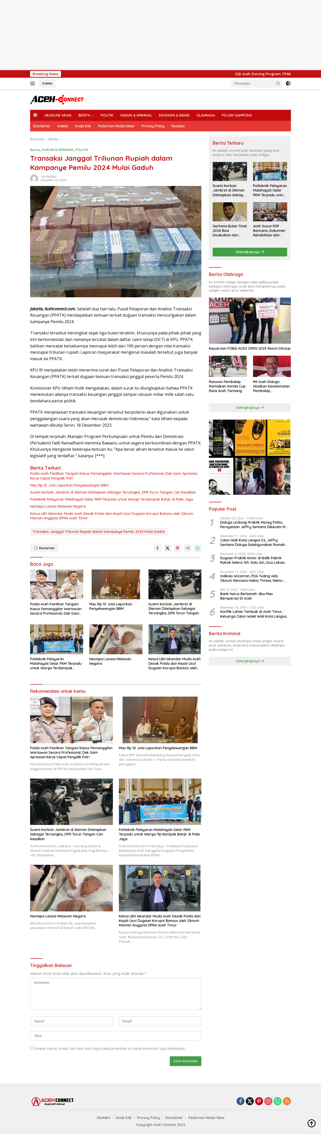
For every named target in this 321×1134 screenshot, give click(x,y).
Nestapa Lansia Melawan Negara (58, 506)
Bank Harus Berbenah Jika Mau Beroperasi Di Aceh (246, 596)
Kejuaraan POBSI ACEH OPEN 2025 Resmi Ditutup (250, 348)
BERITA (84, 115)
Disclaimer (41, 126)
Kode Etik (83, 126)
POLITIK (107, 115)
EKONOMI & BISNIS (174, 115)
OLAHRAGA (206, 115)
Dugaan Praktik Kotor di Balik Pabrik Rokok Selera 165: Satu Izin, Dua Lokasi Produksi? (252, 560)
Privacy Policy (153, 126)
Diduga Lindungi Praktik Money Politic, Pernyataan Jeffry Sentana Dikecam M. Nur (253, 524)
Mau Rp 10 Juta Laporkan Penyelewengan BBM (69, 485)
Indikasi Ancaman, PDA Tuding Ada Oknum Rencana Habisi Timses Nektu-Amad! (252, 578)
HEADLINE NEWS (58, 115)
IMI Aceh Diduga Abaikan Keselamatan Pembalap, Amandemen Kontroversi (271, 386)
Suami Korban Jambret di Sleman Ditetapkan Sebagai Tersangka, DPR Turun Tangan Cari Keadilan (113, 492)
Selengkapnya (250, 252)
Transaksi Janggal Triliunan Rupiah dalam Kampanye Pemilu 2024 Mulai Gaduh (99, 531)
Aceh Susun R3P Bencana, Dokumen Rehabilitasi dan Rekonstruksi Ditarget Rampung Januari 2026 (269, 231)
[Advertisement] (150, 35)
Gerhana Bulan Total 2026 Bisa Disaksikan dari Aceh (230, 231)
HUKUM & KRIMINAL (136, 115)
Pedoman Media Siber (116, 126)
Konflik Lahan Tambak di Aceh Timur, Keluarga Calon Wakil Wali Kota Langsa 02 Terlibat (253, 613)
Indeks (47, 83)
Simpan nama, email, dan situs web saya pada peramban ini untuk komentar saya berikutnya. (109, 1048)
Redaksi (178, 126)
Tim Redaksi (48, 176)
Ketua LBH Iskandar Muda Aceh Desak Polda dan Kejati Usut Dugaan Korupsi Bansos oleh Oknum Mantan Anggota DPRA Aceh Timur (111, 515)
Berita (35, 149)
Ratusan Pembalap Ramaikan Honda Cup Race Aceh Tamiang (227, 386)
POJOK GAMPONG (237, 115)
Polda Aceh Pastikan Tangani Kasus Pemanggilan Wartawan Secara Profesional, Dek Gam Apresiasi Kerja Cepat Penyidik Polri (113, 475)
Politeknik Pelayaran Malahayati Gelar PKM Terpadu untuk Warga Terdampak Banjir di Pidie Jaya (111, 499)
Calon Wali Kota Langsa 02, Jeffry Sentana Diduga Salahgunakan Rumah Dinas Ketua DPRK (252, 542)
